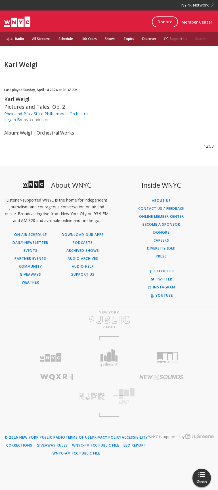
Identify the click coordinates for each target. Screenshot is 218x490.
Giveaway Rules (52, 445)
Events (30, 250)
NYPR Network (197, 5)
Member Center (196, 22)
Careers (161, 240)
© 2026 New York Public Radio (35, 437)
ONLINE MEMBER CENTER (161, 216)
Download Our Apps (83, 234)
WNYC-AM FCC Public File (76, 453)
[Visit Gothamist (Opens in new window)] (109, 358)
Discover (149, 38)
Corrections (19, 445)
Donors (161, 232)
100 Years (89, 38)
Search (200, 38)
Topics (128, 38)
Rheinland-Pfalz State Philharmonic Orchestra (46, 113)
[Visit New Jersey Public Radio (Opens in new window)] (56, 396)
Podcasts (83, 242)
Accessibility (135, 437)
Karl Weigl (17, 99)
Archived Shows (82, 250)
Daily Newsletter (30, 242)
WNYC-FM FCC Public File (95, 445)
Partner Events (30, 258)
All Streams (41, 38)
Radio (19, 38)
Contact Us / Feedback (161, 208)
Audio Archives (83, 258)
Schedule (65, 38)
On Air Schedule (30, 234)
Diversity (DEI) (161, 248)
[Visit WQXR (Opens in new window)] (56, 377)
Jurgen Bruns (16, 119)
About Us (161, 200)
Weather (30, 282)
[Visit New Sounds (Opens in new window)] (161, 377)
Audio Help (83, 266)
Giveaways (30, 274)
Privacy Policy (106, 437)
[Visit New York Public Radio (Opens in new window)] (109, 319)
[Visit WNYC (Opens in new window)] (50, 357)
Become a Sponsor (161, 224)
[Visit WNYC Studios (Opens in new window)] (167, 357)
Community (30, 266)
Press (161, 256)
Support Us (175, 38)
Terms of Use (79, 437)
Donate (165, 21)
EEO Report (134, 445)
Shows (110, 38)
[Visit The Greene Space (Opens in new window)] (161, 396)
